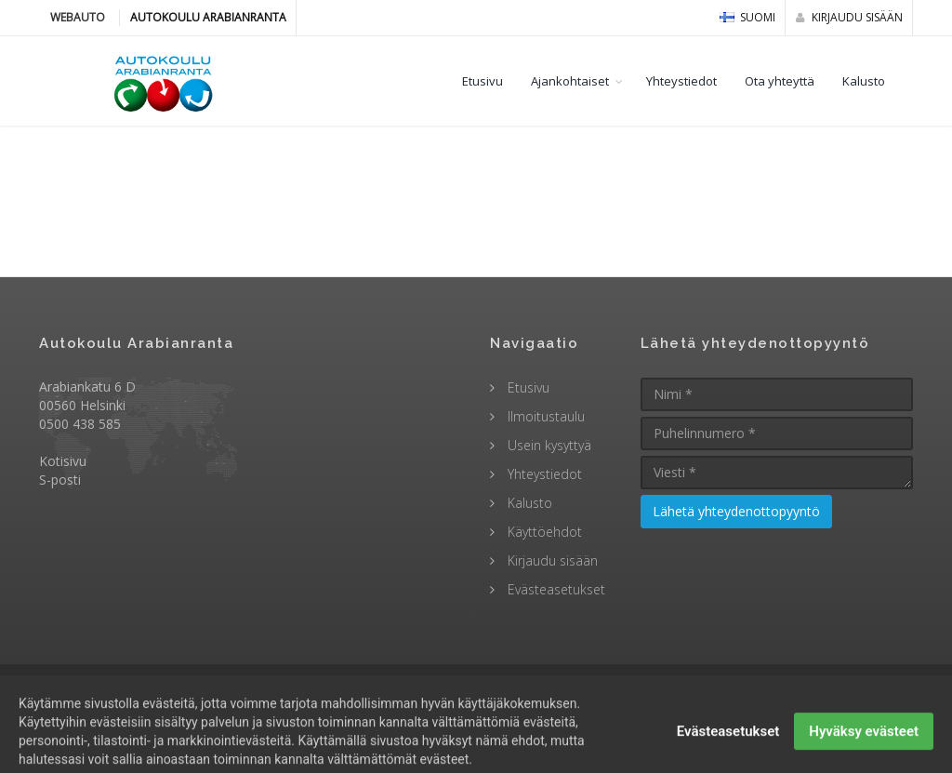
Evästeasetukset (554, 589)
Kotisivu (62, 461)
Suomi (747, 17)
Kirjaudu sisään (849, 17)
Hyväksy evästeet (864, 749)
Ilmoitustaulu (544, 416)
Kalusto (863, 81)
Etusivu (482, 81)
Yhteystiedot (681, 81)
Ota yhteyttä (779, 81)
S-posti (60, 479)
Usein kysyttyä (547, 445)
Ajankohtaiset (570, 81)
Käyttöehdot (543, 531)
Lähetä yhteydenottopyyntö (736, 511)
